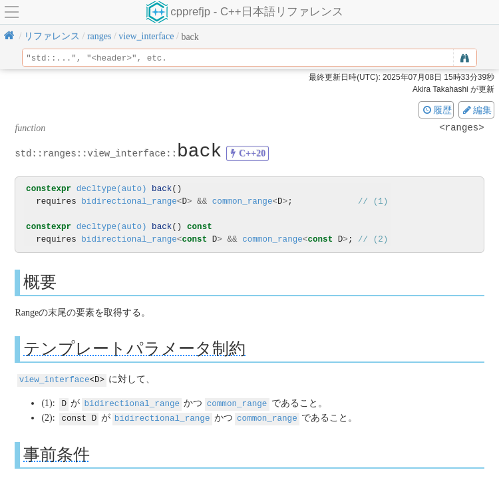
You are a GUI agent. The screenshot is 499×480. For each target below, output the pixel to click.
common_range (242, 201)
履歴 (436, 110)
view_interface (54, 379)
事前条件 (56, 452)
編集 (476, 110)
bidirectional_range (129, 201)
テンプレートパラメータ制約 (134, 349)
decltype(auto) (112, 188)
